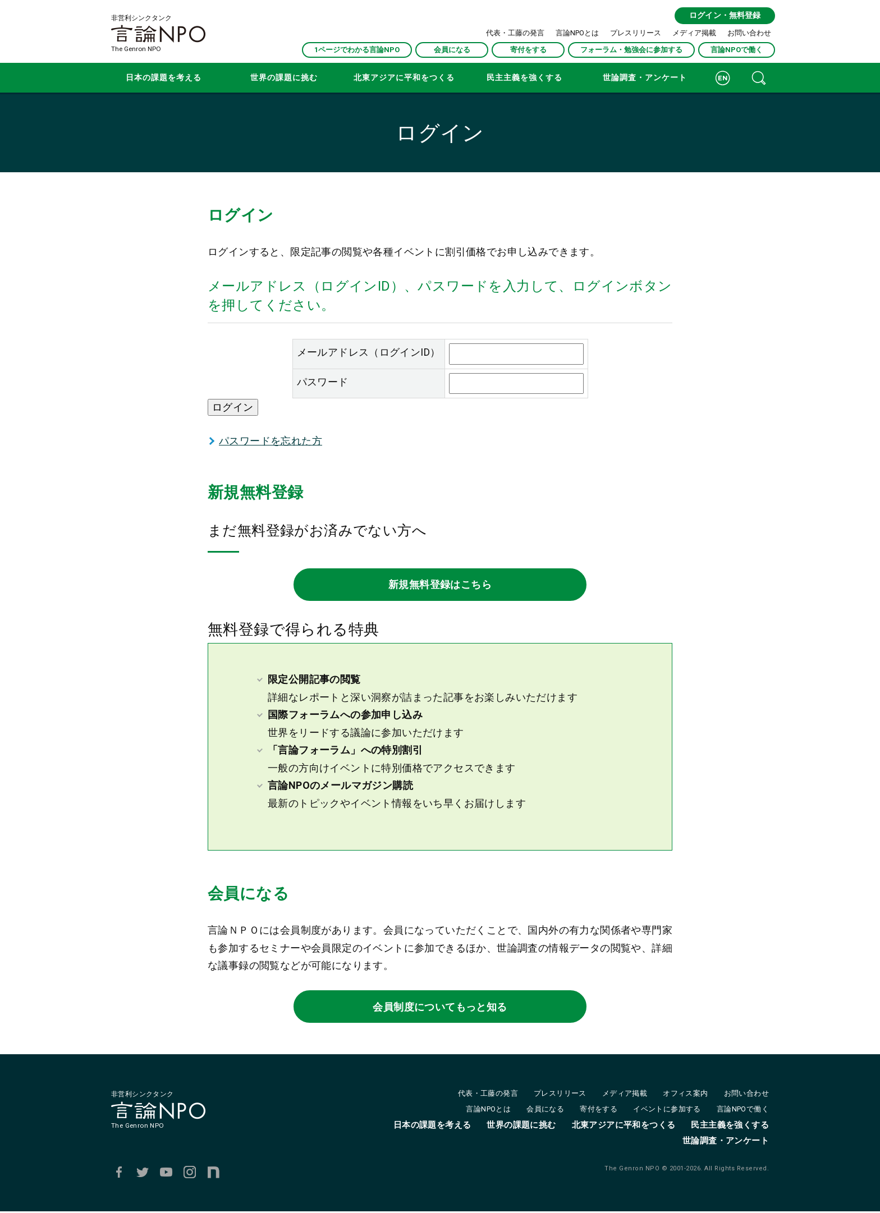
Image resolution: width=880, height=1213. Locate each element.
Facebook (119, 1174)
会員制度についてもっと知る (440, 1007)
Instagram (190, 1174)
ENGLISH (723, 78)
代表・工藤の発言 (515, 32)
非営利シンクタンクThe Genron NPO (158, 33)
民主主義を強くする (524, 77)
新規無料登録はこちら (440, 585)
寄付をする (528, 49)
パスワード (323, 382)
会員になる (452, 49)
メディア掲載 (694, 32)
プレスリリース (635, 32)
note (213, 1174)
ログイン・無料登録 (724, 15)
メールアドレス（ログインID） (369, 352)
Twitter (142, 1174)
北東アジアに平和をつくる (404, 77)
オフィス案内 (685, 1095)
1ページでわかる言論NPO (357, 49)
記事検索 (759, 78)
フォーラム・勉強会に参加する (631, 49)
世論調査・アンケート (645, 77)
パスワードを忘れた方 (270, 441)
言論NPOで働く (737, 49)
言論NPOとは (577, 32)
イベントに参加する (667, 1110)
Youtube (166, 1174)
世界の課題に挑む (284, 77)
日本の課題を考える (163, 77)
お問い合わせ (749, 32)
